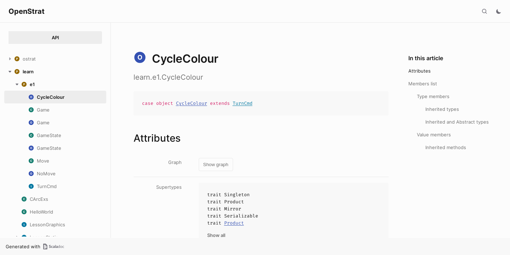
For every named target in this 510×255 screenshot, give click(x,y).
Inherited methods (445, 147)
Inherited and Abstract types (457, 122)
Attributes (419, 71)
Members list (422, 83)
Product (234, 223)
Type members (433, 96)
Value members (434, 134)
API (55, 37)
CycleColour (191, 103)
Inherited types (442, 109)
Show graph (215, 164)
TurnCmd (243, 103)
